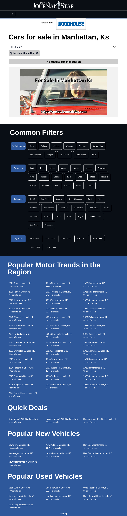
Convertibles (98, 146)
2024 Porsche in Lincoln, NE (21, 369)
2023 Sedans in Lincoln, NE (95, 377)
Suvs (32, 146)
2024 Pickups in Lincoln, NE (95, 318)
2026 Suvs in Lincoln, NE (20, 285)
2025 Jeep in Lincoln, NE (94, 335)
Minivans (82, 146)
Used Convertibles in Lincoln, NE (97, 497)
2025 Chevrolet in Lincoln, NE (59, 335)
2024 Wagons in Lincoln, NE (21, 386)
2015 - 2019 (66, 239)
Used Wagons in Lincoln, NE (58, 497)
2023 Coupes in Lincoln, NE (95, 386)
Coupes (50, 155)
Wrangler (34, 216)
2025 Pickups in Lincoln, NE (58, 318)
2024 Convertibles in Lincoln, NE (23, 394)
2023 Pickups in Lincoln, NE (21, 327)
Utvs (94, 155)
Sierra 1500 (78, 208)
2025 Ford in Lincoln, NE (56, 310)
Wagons (69, 146)
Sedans (56, 146)
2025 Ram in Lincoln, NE (94, 344)
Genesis (44, 177)
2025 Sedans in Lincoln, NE (21, 377)
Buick (69, 177)
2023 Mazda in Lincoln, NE (20, 361)
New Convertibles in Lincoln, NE (97, 455)
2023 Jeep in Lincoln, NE (57, 352)
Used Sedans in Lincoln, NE (95, 489)
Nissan (89, 168)
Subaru (90, 186)
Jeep (52, 168)
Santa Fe (64, 208)
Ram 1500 (45, 199)
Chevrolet (102, 168)
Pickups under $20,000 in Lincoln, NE (62, 420)
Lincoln (80, 177)
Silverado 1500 (95, 216)
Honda (78, 186)
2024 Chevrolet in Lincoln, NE (22, 344)
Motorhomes (35, 155)
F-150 (32, 199)
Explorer (59, 199)
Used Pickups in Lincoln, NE (58, 489)
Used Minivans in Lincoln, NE (21, 497)
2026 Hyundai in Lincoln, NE (58, 293)
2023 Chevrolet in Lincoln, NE (22, 352)
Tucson (47, 216)
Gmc (32, 177)
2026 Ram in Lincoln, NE (19, 293)
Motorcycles (81, 155)
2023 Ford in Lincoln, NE (94, 327)
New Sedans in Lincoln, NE (95, 446)
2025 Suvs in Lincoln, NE (57, 301)
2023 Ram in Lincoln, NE (94, 369)
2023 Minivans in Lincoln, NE (59, 386)
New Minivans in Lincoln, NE (58, 455)
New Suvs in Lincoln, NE (19, 446)
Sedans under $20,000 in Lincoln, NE (99, 420)
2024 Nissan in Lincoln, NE (95, 361)
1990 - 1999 (51, 247)
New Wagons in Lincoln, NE (21, 455)
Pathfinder (34, 225)
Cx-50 (106, 208)
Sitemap (63, 514)
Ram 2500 (94, 208)
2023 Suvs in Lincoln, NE (20, 310)
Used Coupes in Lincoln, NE (21, 506)
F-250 (100, 199)
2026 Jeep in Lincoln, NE (20, 301)
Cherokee (49, 225)
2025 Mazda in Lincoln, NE (58, 327)
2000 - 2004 (35, 247)
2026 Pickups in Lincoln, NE (58, 285)
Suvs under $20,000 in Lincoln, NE (24, 420)
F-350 (69, 216)
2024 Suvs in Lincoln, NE (94, 310)
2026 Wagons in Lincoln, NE (21, 318)
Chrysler (104, 177)
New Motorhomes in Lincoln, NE (23, 463)
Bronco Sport (49, 208)
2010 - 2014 (81, 239)
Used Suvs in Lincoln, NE (20, 489)
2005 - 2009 (97, 239)
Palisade (33, 208)
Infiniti (92, 177)
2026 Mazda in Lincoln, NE (95, 293)
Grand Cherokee (75, 199)
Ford (32, 168)
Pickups (44, 146)
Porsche (45, 186)
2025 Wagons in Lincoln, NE (58, 369)
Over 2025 (34, 239)
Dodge (33, 186)
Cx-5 (90, 199)
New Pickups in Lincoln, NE (58, 446)
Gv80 (58, 216)
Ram (42, 168)
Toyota (66, 186)
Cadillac (57, 177)
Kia (56, 186)
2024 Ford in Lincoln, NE (19, 335)
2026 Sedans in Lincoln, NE (95, 301)
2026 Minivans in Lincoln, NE (59, 344)
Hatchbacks (64, 155)
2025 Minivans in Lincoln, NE (96, 352)
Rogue (80, 216)
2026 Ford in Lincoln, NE (94, 285)
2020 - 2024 (50, 239)
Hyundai (76, 168)
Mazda (63, 168)
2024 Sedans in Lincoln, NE (58, 377)
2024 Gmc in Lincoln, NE (57, 361)
